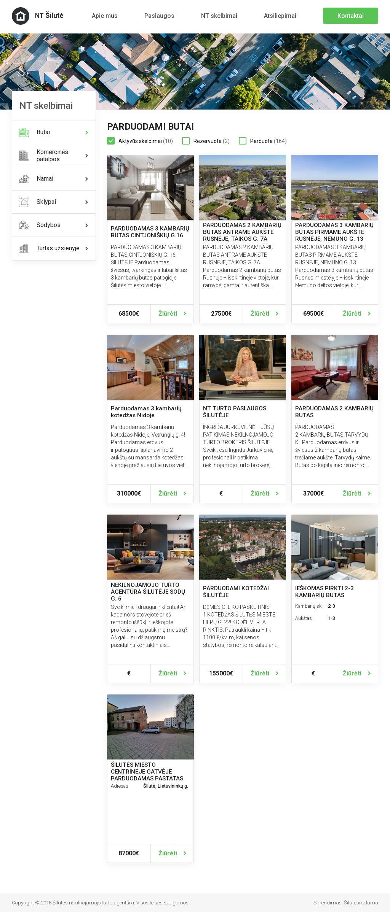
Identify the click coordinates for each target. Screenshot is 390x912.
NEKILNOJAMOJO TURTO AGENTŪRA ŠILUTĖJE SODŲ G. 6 (148, 592)
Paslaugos (159, 15)
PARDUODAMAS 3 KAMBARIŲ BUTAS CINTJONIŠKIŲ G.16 (150, 232)
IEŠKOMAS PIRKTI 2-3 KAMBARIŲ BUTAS (324, 592)
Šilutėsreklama (361, 903)
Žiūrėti (167, 313)
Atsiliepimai (280, 15)
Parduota (263, 141)
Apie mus (105, 15)
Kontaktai (350, 15)
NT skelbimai (219, 15)
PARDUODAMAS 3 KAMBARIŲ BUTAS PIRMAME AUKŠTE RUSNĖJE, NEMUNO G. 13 (334, 232)
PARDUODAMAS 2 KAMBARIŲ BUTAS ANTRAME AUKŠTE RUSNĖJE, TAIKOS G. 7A (242, 232)
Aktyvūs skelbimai (140, 141)
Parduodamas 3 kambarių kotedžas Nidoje (146, 412)
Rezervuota (206, 141)
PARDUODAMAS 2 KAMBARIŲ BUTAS (334, 412)
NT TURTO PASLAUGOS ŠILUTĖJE (234, 412)
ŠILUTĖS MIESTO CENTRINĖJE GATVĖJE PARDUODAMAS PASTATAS (147, 771)
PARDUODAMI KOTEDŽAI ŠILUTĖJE (236, 592)
